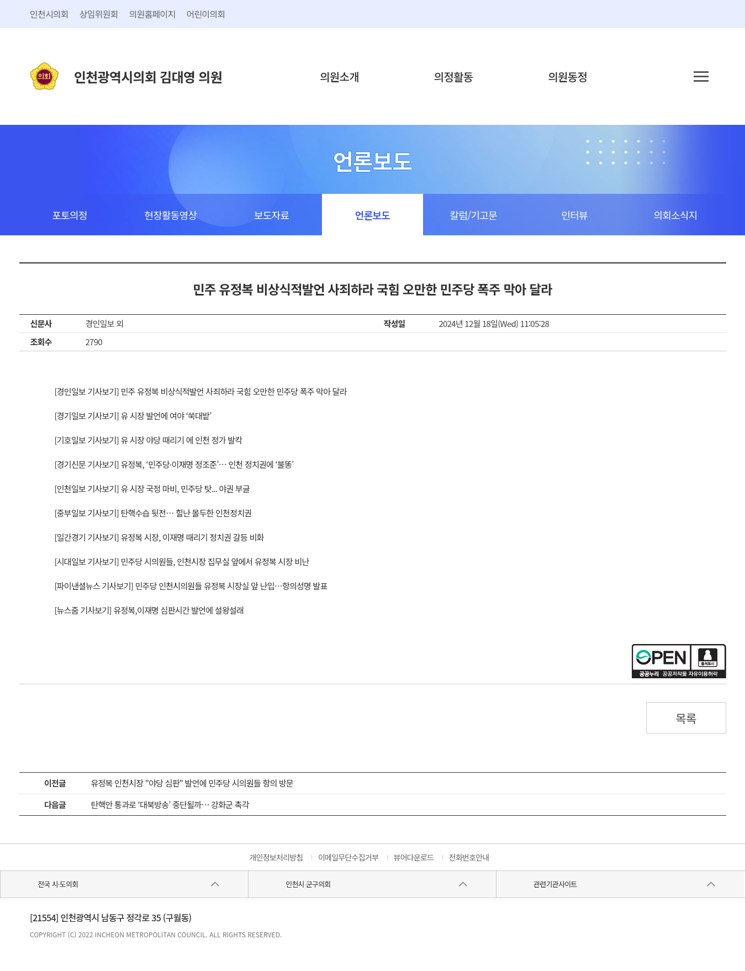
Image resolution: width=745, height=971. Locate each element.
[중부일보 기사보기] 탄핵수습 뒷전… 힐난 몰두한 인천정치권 (153, 513)
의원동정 (567, 76)
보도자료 (271, 215)
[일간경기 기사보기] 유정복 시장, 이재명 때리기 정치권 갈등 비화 (159, 537)
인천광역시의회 (148, 76)
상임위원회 (99, 13)
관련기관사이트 (555, 884)
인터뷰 (574, 215)
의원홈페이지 (152, 13)
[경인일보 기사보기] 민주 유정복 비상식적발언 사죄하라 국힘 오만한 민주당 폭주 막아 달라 (201, 391)
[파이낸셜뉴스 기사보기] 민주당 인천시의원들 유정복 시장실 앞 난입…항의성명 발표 (191, 586)
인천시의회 (49, 13)
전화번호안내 (469, 857)
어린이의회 (206, 13)
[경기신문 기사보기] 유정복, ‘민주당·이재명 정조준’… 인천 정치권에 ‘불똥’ (174, 464)
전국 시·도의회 (58, 884)
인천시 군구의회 (308, 884)
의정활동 (453, 76)
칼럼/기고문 (473, 215)
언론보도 (372, 215)
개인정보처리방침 (276, 857)
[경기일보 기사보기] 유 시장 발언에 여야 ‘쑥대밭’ (133, 415)
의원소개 (339, 76)
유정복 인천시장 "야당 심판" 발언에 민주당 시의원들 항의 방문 (192, 783)
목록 (685, 718)
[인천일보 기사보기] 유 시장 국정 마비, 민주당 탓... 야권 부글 (152, 488)
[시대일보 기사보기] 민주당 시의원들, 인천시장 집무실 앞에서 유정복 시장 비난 (182, 561)
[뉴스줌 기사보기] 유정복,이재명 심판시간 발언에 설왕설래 (149, 610)
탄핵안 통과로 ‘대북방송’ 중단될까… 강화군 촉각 (170, 804)
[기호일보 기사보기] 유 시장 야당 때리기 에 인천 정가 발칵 (148, 440)
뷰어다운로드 (414, 857)
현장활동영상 (170, 215)
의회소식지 (676, 215)
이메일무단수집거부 (348, 857)
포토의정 (69, 215)
